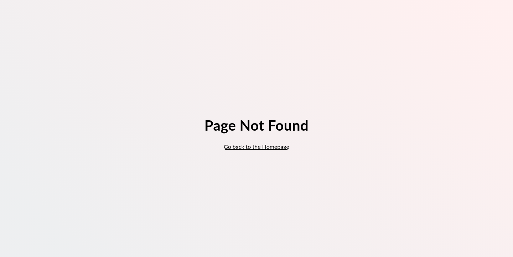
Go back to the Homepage (256, 146)
